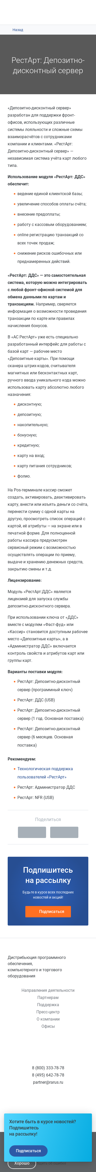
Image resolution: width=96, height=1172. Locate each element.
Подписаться (48, 911)
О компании (48, 1019)
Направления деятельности (48, 990)
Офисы (48, 1026)
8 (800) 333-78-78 (48, 1067)
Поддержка (48, 1004)
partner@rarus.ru (48, 1082)
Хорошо (21, 1163)
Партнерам (48, 997)
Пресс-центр (48, 1011)
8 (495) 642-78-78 (48, 1075)
